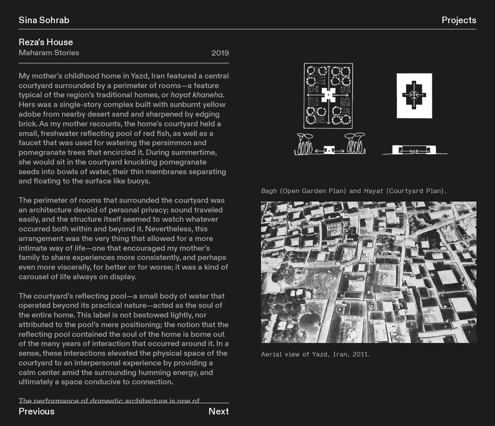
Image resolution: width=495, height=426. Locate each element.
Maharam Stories (49, 53)
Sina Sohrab (44, 20)
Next (218, 412)
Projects (459, 20)
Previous (37, 412)
